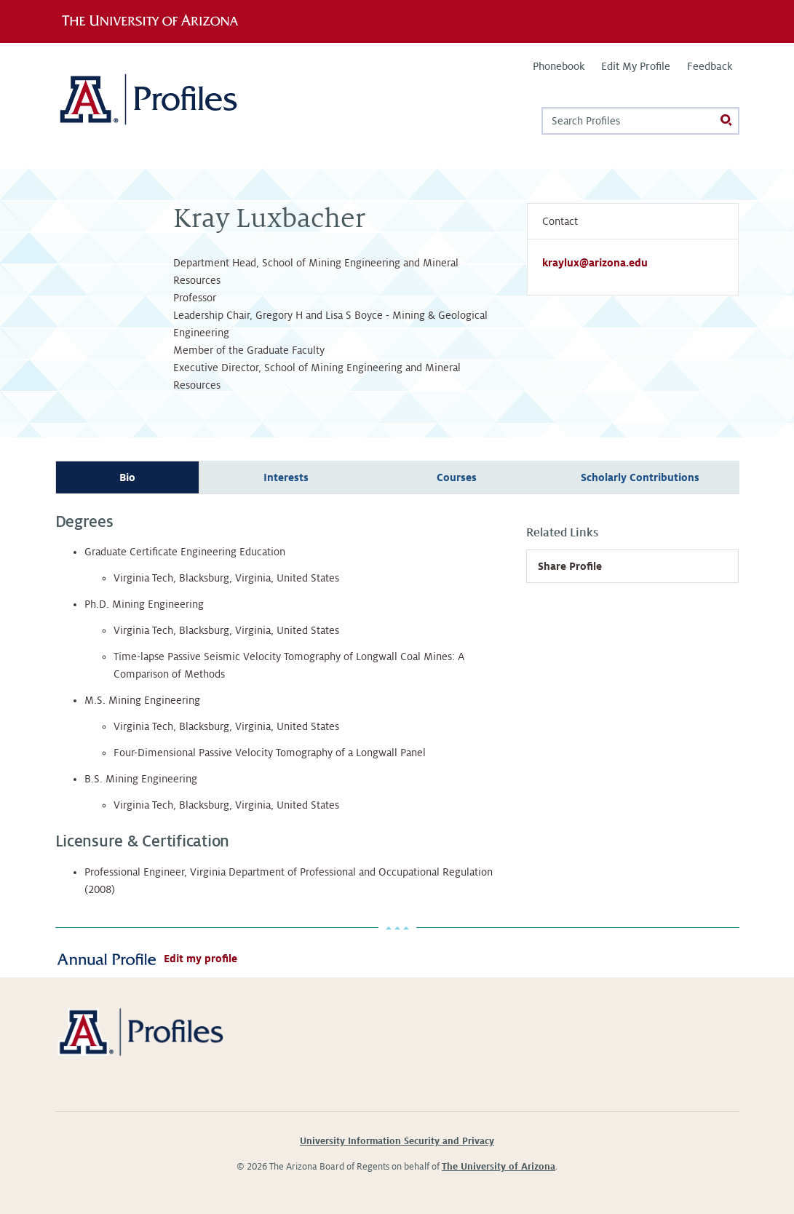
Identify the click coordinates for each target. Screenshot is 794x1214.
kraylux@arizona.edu (595, 263)
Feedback (709, 66)
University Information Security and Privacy (397, 1141)
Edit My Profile (635, 66)
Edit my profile (200, 958)
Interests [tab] (286, 477)
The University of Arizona (498, 1167)
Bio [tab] (127, 477)
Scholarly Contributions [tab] (640, 477)
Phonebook (558, 66)
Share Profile (570, 566)
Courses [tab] (457, 477)
